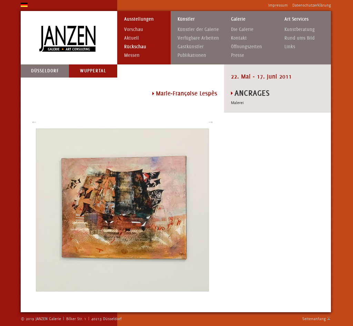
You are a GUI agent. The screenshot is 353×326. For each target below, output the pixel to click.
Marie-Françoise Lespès (186, 93)
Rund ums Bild (299, 38)
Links (289, 47)
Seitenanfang (314, 318)
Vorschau (133, 29)
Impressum (278, 5)
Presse (237, 55)
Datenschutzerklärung (311, 5)
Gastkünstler (191, 47)
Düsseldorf (45, 71)
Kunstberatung (299, 29)
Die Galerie (242, 29)
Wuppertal (93, 71)
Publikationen (192, 55)
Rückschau (135, 47)
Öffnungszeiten (246, 47)
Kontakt (239, 38)
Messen (132, 55)
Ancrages (252, 93)
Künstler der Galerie (198, 29)
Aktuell (131, 38)
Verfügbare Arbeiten (198, 38)
